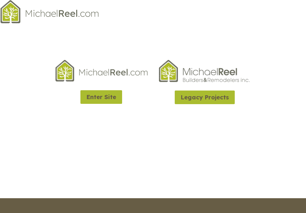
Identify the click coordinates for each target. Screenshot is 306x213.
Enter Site (101, 97)
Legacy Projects (205, 97)
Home (300, 13)
